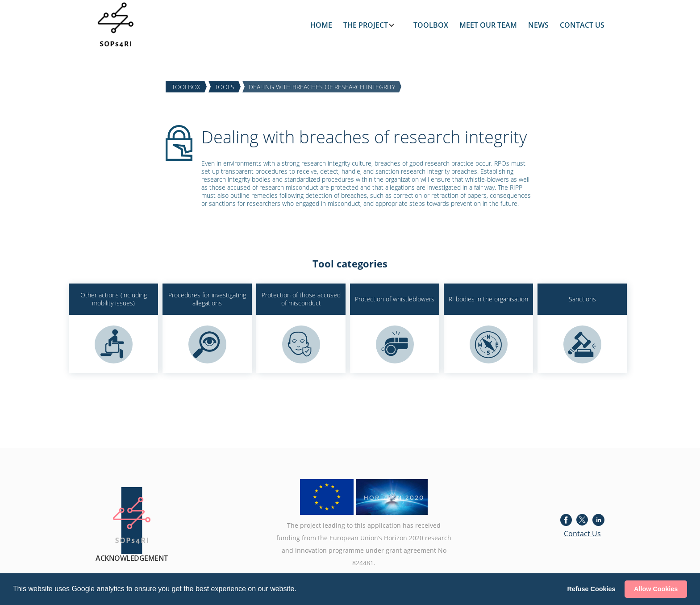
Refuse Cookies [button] (591, 588)
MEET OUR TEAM (488, 25)
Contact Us (582, 533)
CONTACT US (582, 25)
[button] (299, 589)
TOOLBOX (430, 25)
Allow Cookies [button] (656, 588)
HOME (321, 25)
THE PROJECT (365, 25)
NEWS (538, 25)
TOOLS (224, 86)
